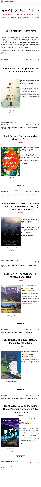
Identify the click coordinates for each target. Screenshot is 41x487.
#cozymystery (15, 466)
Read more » (20, 118)
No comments (4, 59)
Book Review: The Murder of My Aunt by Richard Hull (20, 275)
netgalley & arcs (6, 128)
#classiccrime (15, 398)
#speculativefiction (17, 265)
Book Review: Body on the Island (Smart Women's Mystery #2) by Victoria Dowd (20, 409)
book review (27, 127)
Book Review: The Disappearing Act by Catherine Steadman (20, 70)
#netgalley (20, 127)
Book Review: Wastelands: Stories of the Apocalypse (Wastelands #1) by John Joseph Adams (21, 206)
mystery (33, 332)
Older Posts (35, 474)
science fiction (5, 266)
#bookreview (8, 127)
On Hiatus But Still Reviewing (20, 30)
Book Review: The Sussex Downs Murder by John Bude (20, 341)
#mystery (14, 127)
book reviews (33, 127)
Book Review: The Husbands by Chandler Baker (20, 138)
